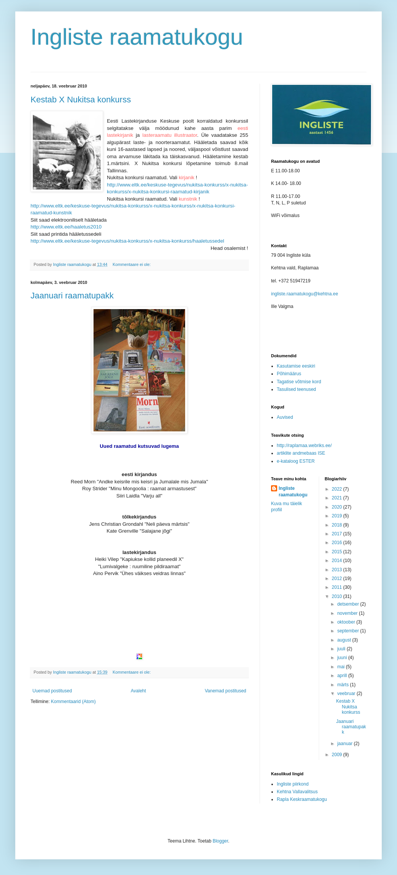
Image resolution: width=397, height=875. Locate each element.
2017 (337, 533)
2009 (337, 754)
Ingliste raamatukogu (137, 37)
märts (343, 684)
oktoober (346, 622)
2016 (337, 542)
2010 (337, 596)
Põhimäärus (289, 373)
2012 (337, 578)
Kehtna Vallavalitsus (297, 791)
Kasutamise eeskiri (296, 366)
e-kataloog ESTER (296, 461)
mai (341, 666)
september (348, 631)
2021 (337, 498)
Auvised (285, 417)
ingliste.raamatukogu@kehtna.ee (304, 294)
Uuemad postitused (52, 691)
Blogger (220, 841)
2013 (337, 569)
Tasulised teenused (296, 389)
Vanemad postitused (225, 691)
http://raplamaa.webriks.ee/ (304, 445)
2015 (337, 551)
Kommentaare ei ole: (132, 264)
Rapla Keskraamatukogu (302, 799)
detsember (348, 604)
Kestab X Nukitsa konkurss (81, 99)
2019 (337, 516)
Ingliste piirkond (292, 784)
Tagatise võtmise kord (299, 381)
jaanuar (345, 743)
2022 (337, 489)
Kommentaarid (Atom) (73, 701)
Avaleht (138, 691)
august (344, 640)
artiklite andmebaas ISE (301, 453)
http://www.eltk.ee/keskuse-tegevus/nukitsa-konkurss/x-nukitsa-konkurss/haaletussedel (127, 241)
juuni (342, 657)
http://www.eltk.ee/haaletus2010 (66, 227)
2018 (337, 525)
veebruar (347, 693)
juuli (342, 648)
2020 (337, 507)
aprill (342, 675)
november (348, 613)
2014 (337, 560)
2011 (337, 587)
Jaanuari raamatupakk (72, 295)
